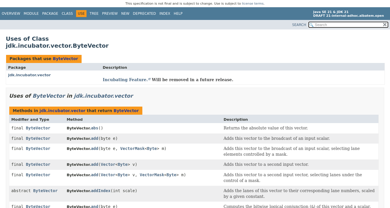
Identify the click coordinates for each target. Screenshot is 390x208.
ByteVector (65, 58)
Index (164, 14)
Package (50, 14)
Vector (108, 164)
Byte (152, 148)
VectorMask (132, 148)
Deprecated (144, 14)
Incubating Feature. (125, 79)
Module (31, 14)
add (94, 138)
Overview (11, 14)
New (125, 14)
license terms (253, 3)
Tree (94, 14)
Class (67, 14)
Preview (110, 14)
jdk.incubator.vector (29, 75)
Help (178, 14)
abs (94, 128)
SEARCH (299, 25)
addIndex (100, 190)
